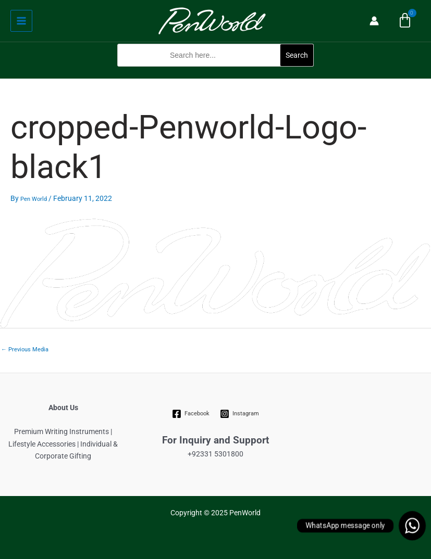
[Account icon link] (374, 21)
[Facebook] (190, 413)
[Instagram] (240, 413)
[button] (215, 72)
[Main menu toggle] (21, 21)
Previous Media (24, 349)
